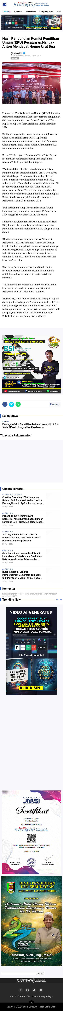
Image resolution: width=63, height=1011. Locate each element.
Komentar (54, 404)
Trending (6, 11)
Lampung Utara (46, 11)
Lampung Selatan (13, 495)
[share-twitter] (11, 404)
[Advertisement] (31, 462)
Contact (21, 996)
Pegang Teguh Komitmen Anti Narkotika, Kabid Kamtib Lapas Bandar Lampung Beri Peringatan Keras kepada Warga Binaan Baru (23, 519)
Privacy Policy (45, 996)
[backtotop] (31, 1003)
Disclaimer (32, 996)
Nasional (18, 11)
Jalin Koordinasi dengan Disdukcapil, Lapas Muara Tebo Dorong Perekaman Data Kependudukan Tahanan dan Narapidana (22, 556)
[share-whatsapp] (18, 404)
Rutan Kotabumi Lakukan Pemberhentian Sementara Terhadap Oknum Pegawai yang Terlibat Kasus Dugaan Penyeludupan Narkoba (21, 574)
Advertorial (31, 11)
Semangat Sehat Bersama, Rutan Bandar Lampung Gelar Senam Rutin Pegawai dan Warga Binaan (21, 537)
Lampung (8, 513)
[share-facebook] (4, 404)
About (13, 996)
